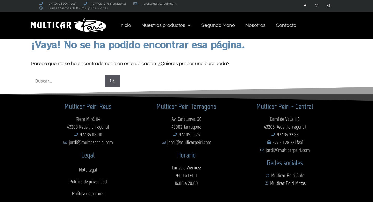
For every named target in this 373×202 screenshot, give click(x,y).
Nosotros (255, 25)
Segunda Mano (218, 25)
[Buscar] (112, 81)
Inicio (125, 25)
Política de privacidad (88, 181)
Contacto (286, 25)
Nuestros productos (166, 25)
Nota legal (88, 170)
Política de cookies (88, 193)
